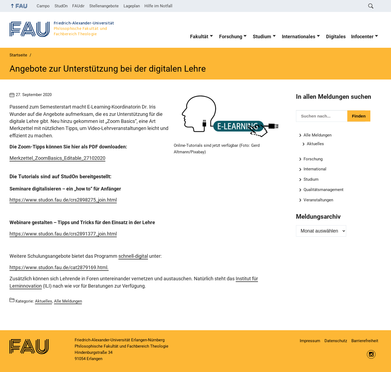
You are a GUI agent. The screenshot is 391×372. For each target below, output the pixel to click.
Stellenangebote (104, 6)
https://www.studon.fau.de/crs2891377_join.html (63, 234)
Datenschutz (335, 340)
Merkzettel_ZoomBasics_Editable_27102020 (57, 158)
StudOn (61, 6)
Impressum (310, 340)
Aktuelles (315, 143)
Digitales (336, 36)
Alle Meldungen (318, 135)
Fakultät (199, 36)
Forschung (230, 36)
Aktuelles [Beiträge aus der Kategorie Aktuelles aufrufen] (43, 301)
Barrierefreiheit (364, 340)
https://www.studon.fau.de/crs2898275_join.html (63, 200)
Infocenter (362, 36)
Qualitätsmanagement (323, 189)
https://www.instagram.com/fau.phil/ (371, 354)
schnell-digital (133, 256)
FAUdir (78, 6)
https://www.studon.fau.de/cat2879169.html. (59, 267)
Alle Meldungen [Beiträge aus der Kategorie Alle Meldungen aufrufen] (68, 301)
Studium (262, 36)
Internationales (298, 36)
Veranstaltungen (318, 200)
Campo (43, 6)
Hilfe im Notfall (158, 6)
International (315, 169)
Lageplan (132, 6)
